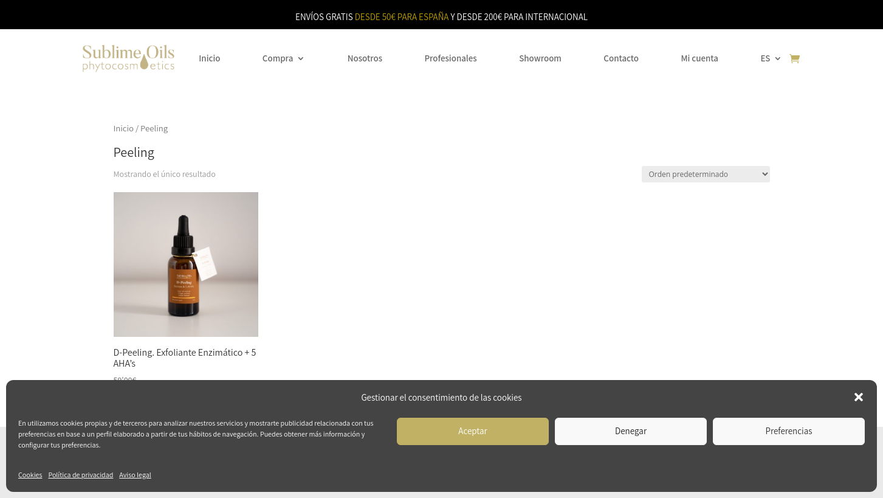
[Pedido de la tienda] (706, 174)
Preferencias (789, 431)
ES (765, 58)
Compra (278, 58)
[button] (859, 397)
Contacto (621, 58)
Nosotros (365, 58)
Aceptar (472, 431)
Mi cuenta (699, 58)
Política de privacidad (80, 474)
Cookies (30, 474)
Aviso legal (135, 474)
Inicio (209, 58)
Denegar (631, 431)
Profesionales (450, 58)
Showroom (540, 58)
